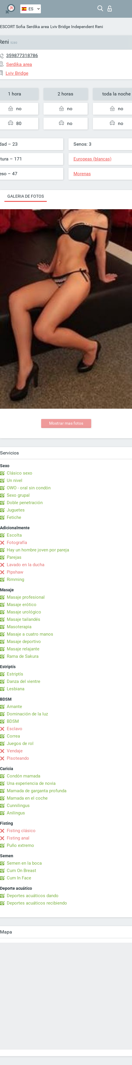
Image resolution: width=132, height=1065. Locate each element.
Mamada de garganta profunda (36, 790)
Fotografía (17, 542)
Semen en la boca (24, 863)
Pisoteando (18, 758)
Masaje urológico (24, 612)
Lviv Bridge (60, 26)
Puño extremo (20, 845)
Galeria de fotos (25, 196)
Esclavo (14, 728)
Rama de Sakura (23, 656)
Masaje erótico (21, 604)
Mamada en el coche (27, 798)
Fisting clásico (21, 830)
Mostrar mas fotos (66, 423)
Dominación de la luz (27, 714)
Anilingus (16, 813)
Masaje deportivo (24, 641)
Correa (13, 736)
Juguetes (16, 510)
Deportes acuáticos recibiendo (37, 903)
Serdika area (37, 26)
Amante (14, 706)
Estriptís (15, 674)
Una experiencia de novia (31, 783)
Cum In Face (19, 878)
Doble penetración (25, 502)
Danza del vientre (23, 681)
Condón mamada (23, 776)
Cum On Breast (21, 870)
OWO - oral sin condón (29, 488)
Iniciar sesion (110, 8)
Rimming (15, 579)
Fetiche (14, 517)
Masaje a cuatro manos (30, 634)
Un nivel (14, 480)
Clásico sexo (19, 473)
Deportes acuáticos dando (33, 895)
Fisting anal (18, 838)
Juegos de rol (20, 743)
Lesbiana (15, 688)
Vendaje (15, 751)
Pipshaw (15, 572)
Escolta (14, 535)
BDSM (13, 721)
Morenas (82, 173)
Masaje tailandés (23, 619)
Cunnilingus (18, 805)
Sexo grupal (18, 495)
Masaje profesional (26, 597)
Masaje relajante (23, 649)
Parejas (14, 557)
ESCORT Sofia (12, 26)
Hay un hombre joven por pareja (38, 550)
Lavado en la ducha (25, 564)
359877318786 (22, 55)
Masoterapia (19, 626)
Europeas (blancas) (92, 159)
